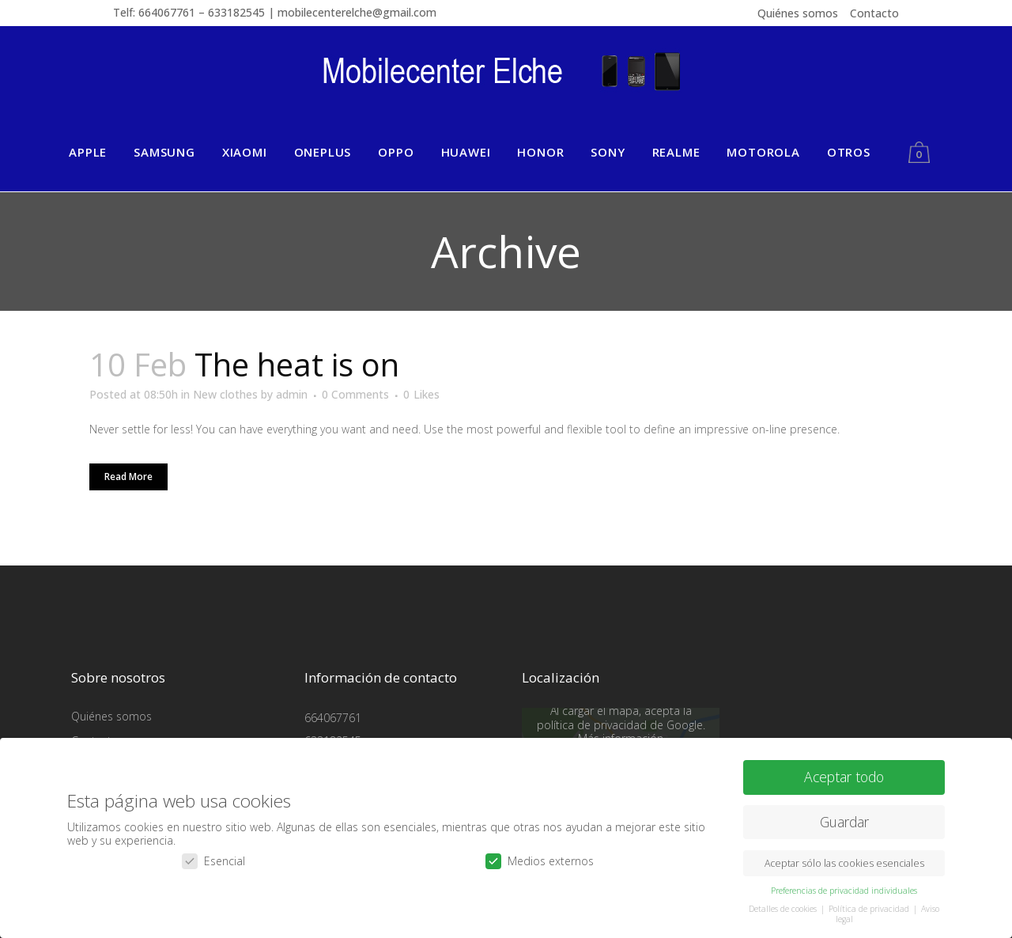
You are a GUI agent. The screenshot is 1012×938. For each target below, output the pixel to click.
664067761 (332, 717)
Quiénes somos (797, 13)
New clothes (225, 394)
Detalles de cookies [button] (784, 907)
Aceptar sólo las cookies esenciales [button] (844, 862)
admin (292, 394)
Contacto (874, 13)
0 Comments (355, 394)
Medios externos (539, 860)
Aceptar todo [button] (844, 775)
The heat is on (296, 364)
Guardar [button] (844, 820)
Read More (128, 476)
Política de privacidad (870, 907)
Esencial (213, 860)
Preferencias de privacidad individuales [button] (844, 889)
